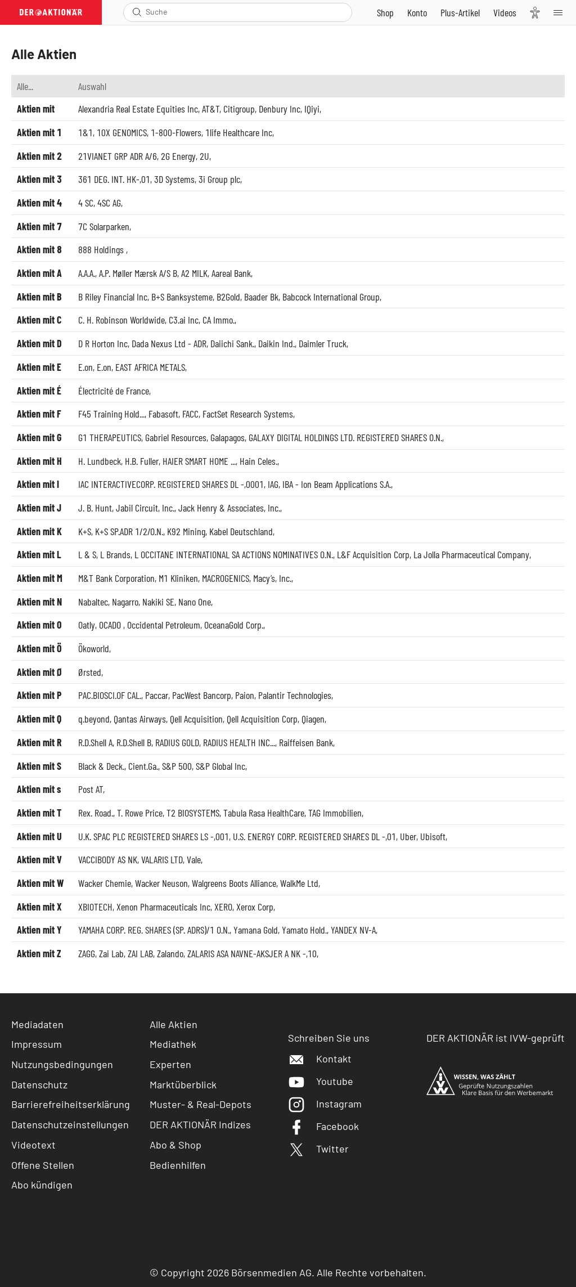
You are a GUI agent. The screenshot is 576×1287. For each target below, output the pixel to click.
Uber (408, 836)
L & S (87, 554)
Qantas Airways (140, 718)
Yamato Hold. (304, 929)
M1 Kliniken (178, 578)
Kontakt (320, 1058)
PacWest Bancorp (201, 695)
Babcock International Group (331, 296)
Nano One (194, 601)
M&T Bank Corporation (116, 578)
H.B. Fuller (142, 461)
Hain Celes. (258, 461)
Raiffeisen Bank (306, 742)
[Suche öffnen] (137, 12)
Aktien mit (36, 108)
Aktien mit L (39, 554)
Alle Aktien (173, 1024)
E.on (85, 367)
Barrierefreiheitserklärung (70, 1104)
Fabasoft (163, 413)
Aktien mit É (39, 390)
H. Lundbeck (99, 461)
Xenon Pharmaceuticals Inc (163, 906)
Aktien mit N (39, 601)
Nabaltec (93, 601)
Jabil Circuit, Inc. (145, 507)
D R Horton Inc (103, 343)
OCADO (111, 624)
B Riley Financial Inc (112, 296)
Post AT (90, 789)
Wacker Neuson (161, 883)
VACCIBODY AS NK (107, 859)
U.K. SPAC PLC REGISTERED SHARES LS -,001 (153, 836)
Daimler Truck (322, 343)
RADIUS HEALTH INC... (239, 742)
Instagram (325, 1103)
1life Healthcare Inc (238, 132)
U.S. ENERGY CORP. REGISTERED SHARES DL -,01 (314, 836)
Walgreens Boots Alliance (234, 883)
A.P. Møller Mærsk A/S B (138, 273)
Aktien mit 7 (39, 226)
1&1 (85, 132)
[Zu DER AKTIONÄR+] (460, 12)
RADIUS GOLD (177, 742)
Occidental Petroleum (163, 624)
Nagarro (125, 601)
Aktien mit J (39, 507)
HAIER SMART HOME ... (199, 461)
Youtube (320, 1081)
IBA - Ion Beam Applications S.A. (336, 484)
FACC (190, 413)
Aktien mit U (39, 836)
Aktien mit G (39, 437)
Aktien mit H (39, 461)
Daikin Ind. (276, 343)
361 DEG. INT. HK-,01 (114, 179)
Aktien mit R (39, 742)
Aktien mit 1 (39, 132)
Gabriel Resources (175, 437)
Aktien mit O (39, 624)
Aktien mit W (40, 883)
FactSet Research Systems (247, 413)
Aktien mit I (38, 484)
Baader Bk (261, 296)
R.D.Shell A (95, 742)
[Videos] (505, 12)
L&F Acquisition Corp (373, 554)
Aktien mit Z (39, 953)
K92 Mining (186, 531)
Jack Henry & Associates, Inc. (229, 507)
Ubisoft (433, 836)
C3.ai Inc (184, 319)
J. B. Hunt (95, 507)
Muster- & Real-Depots (200, 1104)
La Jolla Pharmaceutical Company (471, 554)
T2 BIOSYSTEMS (192, 812)
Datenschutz (39, 1084)
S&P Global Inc (220, 766)
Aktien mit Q (39, 718)
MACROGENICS (225, 578)
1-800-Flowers (176, 132)
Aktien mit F (39, 413)
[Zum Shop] (385, 12)
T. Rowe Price (140, 812)
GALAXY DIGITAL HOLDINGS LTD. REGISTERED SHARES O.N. (345, 437)
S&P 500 (177, 766)
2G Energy (178, 156)
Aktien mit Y (39, 929)
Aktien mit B (39, 296)
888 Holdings (102, 249)
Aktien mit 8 (39, 249)
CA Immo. (218, 319)
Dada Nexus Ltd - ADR (169, 343)
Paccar (156, 695)
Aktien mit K (39, 531)
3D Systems (174, 179)
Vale (194, 859)
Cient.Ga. (143, 766)
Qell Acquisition (196, 718)
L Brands (115, 554)
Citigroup (239, 108)
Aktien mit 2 (39, 156)
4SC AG (109, 202)
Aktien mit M (39, 578)
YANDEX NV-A (353, 929)
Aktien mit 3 (39, 179)
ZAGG (86, 953)
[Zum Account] (417, 12)
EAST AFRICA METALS (150, 367)
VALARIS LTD (162, 859)
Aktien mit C (39, 319)
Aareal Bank (231, 273)
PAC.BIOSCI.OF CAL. (109, 695)
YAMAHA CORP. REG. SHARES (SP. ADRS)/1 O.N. (154, 929)
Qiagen (313, 718)
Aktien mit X (39, 906)
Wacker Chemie (104, 883)
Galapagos (227, 437)
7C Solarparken (103, 226)
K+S (84, 531)
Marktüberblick (183, 1084)
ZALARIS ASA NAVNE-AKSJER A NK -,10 (252, 953)
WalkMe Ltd (299, 883)
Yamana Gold (255, 929)
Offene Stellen (42, 1165)
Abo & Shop (175, 1144)
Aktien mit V (39, 859)
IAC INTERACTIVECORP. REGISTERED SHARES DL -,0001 (171, 484)
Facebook (323, 1126)
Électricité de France (113, 390)
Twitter (318, 1148)
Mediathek (173, 1044)
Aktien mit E (39, 367)
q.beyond (94, 718)
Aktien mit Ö (39, 648)
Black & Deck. (101, 766)
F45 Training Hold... (111, 413)
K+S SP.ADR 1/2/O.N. (129, 531)
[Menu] (561, 12)
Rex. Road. (95, 812)
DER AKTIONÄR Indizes (200, 1124)
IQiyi (312, 108)
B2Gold (228, 296)
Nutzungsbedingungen (62, 1064)
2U (204, 156)
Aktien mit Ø (39, 672)
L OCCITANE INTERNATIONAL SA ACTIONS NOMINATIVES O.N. (233, 554)
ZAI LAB (140, 953)
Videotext (33, 1144)
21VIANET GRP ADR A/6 (117, 156)
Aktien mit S (39, 766)
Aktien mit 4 (39, 202)
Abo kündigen (42, 1184)
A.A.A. (86, 273)
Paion (244, 695)
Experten (170, 1064)
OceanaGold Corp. (233, 624)
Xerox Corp (254, 906)
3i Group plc (219, 179)
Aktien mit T (39, 812)
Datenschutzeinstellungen (70, 1125)
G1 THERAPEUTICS (109, 437)
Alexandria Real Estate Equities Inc (138, 108)
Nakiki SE (158, 601)
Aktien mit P (39, 695)
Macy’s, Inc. (272, 578)
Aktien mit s (39, 789)
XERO (223, 906)
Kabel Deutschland (241, 531)
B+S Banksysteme (182, 296)
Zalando (170, 953)
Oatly (86, 624)
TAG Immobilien (335, 812)
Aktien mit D (39, 343)
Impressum (36, 1044)
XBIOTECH (95, 906)
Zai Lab (111, 953)
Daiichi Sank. (232, 343)
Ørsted (89, 672)
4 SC (85, 202)
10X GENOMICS (122, 132)
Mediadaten (37, 1024)
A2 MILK (194, 273)
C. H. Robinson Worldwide (121, 319)
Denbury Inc (279, 108)
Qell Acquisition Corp (262, 718)
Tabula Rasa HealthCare (263, 812)
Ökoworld (93, 648)
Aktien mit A (39, 273)
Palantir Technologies (294, 695)
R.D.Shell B (133, 742)
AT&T (210, 108)
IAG (273, 484)
